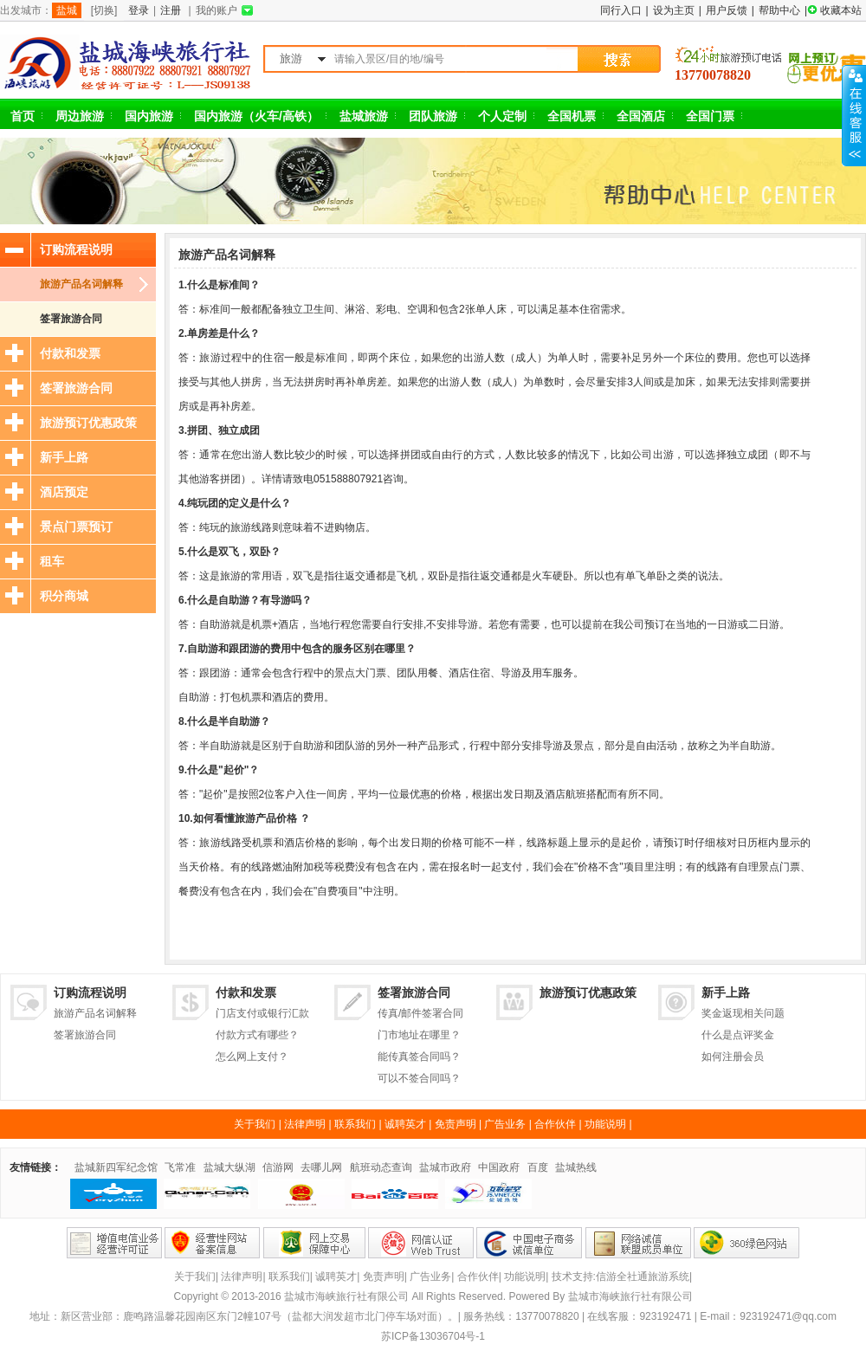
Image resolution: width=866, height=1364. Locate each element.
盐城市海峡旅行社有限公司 (630, 1296)
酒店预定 (64, 492)
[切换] (104, 10)
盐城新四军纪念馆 (116, 1167)
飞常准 (180, 1167)
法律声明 (305, 1124)
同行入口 (621, 10)
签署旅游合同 (71, 319)
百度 (537, 1167)
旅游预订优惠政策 (88, 423)
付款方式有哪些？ (257, 1035)
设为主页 (674, 10)
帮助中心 (779, 10)
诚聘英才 (405, 1124)
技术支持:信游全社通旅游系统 (620, 1276)
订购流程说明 (76, 249)
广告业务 (505, 1124)
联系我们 (355, 1124)
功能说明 (605, 1124)
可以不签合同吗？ (419, 1078)
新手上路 (64, 457)
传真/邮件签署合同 (420, 1013)
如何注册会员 (732, 1056)
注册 (170, 10)
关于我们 (254, 1124)
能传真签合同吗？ (419, 1056)
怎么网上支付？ (252, 1056)
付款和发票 (70, 353)
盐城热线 (576, 1167)
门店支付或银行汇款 (262, 1013)
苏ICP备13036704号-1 (433, 1336)
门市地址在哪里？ (419, 1035)
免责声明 (455, 1124)
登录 (138, 10)
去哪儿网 (321, 1167)
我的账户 (216, 10)
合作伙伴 (555, 1124)
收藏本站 (841, 10)
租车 (52, 561)
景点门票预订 (76, 526)
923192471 (665, 1316)
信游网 (278, 1167)
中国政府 (499, 1167)
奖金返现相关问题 (743, 1013)
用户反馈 (726, 10)
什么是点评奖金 (737, 1035)
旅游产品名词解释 (81, 284)
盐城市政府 (445, 1167)
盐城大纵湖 (229, 1167)
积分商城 (64, 596)
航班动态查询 (381, 1167)
